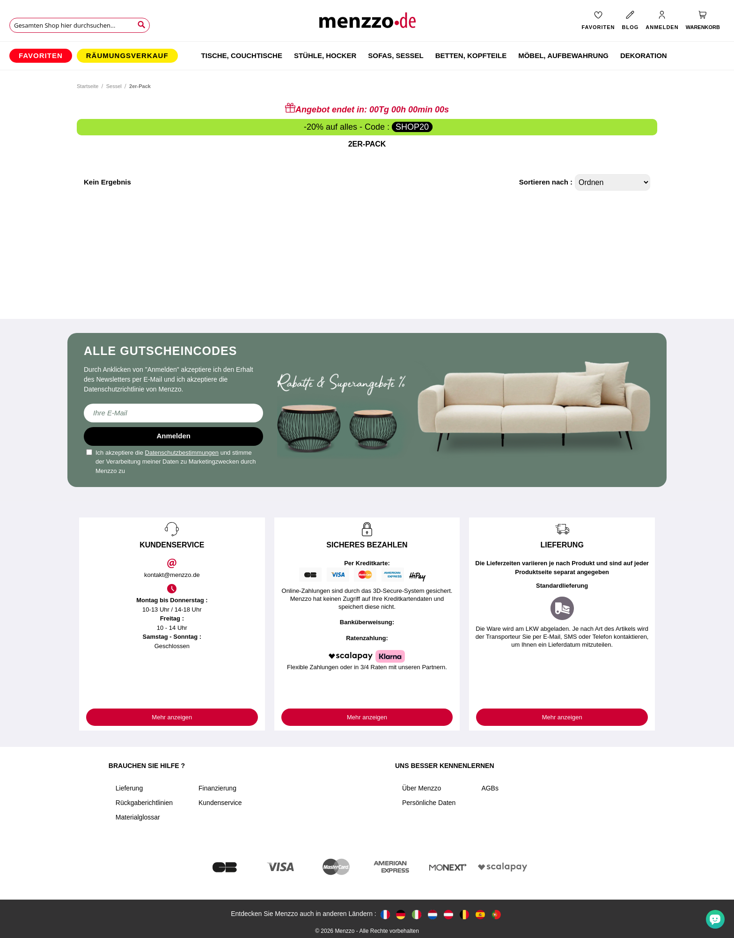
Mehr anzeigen (172, 717)
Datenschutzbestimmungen (182, 452)
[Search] (141, 24)
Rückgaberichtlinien (144, 802)
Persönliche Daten (428, 802)
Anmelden (173, 436)
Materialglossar (138, 817)
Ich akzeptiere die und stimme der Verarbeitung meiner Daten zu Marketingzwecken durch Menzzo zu (171, 461)
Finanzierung (217, 788)
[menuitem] (40, 56)
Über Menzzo (421, 788)
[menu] (367, 55)
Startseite (87, 86)
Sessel (114, 86)
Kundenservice (220, 802)
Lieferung (129, 788)
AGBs (490, 788)
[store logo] (366, 24)
